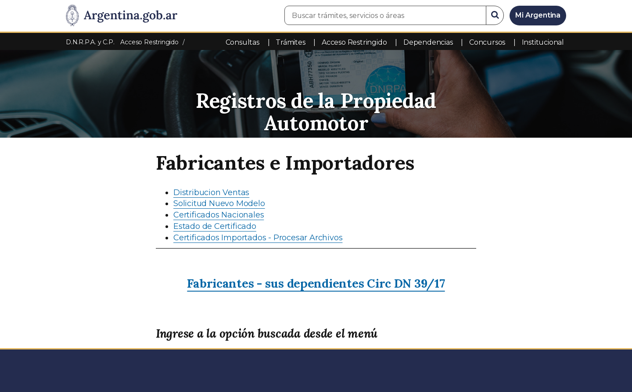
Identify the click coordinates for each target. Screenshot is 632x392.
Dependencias (428, 42)
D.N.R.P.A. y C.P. (91, 42)
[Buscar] (495, 15)
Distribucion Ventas (211, 192)
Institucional (543, 42)
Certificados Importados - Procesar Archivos (257, 237)
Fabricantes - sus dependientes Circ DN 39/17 (316, 283)
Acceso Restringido (354, 42)
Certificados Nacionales (218, 215)
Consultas (242, 42)
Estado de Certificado (214, 226)
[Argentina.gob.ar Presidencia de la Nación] (121, 16)
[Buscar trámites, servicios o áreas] (385, 15)
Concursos (487, 42)
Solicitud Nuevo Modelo (219, 203)
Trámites (290, 42)
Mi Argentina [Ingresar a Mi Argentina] (537, 15)
